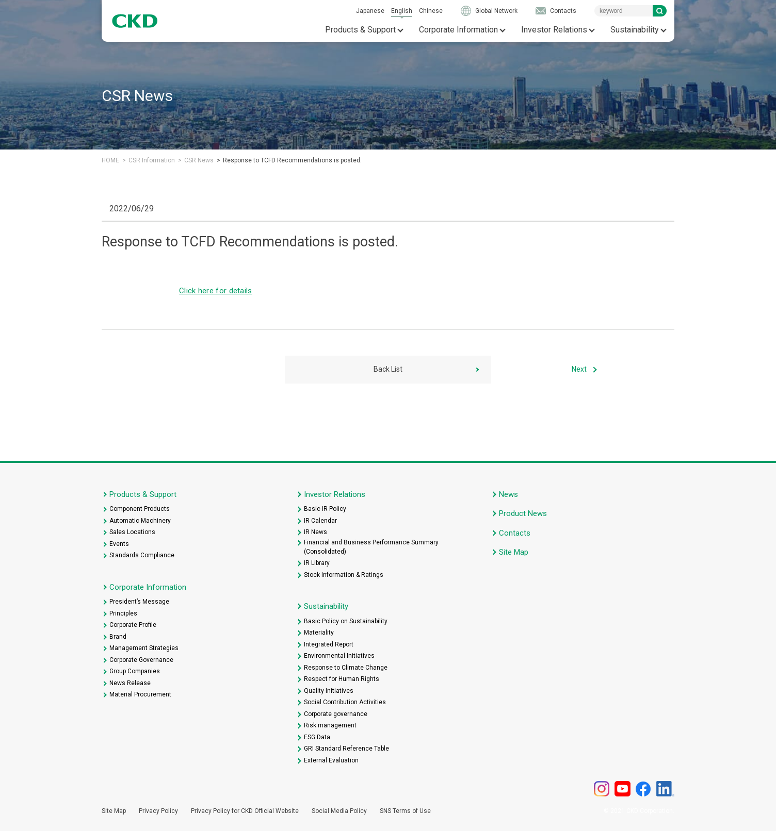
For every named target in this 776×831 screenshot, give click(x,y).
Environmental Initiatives (339, 655)
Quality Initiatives (328, 690)
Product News (523, 513)
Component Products (139, 508)
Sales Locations (132, 532)
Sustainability (634, 30)
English (401, 10)
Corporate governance (335, 714)
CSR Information (151, 160)
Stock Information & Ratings (343, 574)
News (508, 494)
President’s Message (139, 601)
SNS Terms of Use (405, 811)
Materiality (319, 632)
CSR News (199, 160)
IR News (315, 532)
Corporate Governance (141, 659)
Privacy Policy (158, 811)
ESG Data (317, 737)
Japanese (370, 10)
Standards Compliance (141, 555)
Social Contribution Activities (345, 702)
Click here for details (215, 290)
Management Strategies (144, 648)
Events (119, 543)
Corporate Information (458, 30)
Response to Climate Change (345, 667)
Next (579, 369)
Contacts (563, 10)
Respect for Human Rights (341, 679)
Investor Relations (554, 30)
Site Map (513, 552)
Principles (123, 613)
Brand (117, 636)
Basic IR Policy (325, 508)
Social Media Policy (339, 811)
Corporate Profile (132, 624)
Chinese (431, 10)
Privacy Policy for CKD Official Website (245, 811)
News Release (130, 683)
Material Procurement (140, 694)
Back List (388, 369)
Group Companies (134, 671)
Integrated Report (328, 644)
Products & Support (360, 30)
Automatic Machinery (140, 520)
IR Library (317, 563)
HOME (110, 160)
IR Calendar (320, 520)
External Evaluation (331, 760)
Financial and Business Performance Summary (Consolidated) (371, 547)
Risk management (330, 725)
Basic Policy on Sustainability (345, 621)
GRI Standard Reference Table (346, 748)
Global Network (496, 10)
